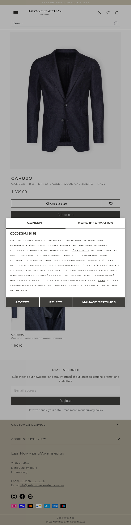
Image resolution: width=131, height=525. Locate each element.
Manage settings (99, 302)
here (101, 280)
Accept (22, 302)
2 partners (80, 250)
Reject (55, 302)
